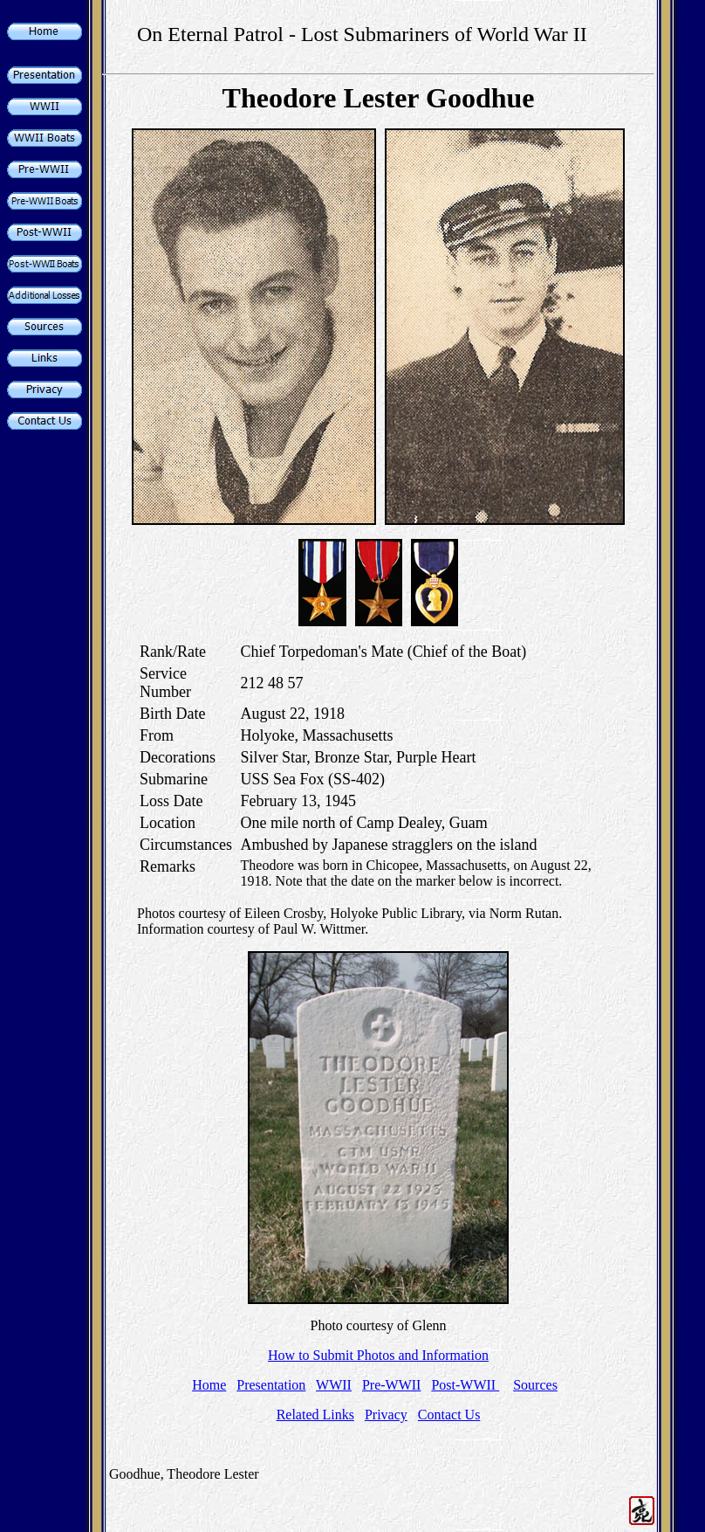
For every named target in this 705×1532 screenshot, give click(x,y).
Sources (535, 1384)
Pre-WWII (391, 1384)
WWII (334, 1384)
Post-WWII (465, 1384)
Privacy (386, 1414)
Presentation (270, 1384)
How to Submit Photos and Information (378, 1355)
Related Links (315, 1414)
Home (209, 1384)
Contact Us (449, 1414)
